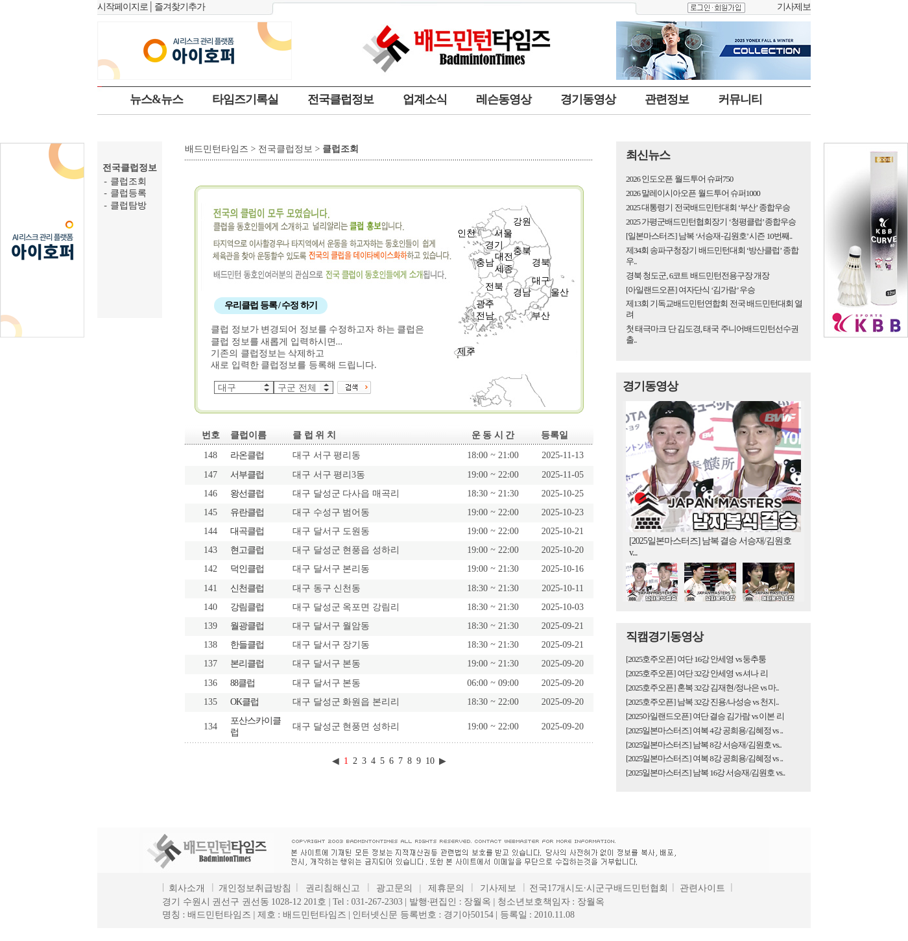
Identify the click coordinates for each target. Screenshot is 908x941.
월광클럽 (247, 626)
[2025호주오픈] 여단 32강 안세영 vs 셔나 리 (697, 673)
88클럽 (242, 683)
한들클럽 (247, 645)
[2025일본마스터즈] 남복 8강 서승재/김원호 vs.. (704, 745)
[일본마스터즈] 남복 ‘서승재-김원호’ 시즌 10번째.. (709, 236)
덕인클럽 (247, 569)
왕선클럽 (247, 493)
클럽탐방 (128, 205)
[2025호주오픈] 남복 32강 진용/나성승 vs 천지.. (702, 702)
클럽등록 (128, 193)
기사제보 (794, 7)
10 (430, 761)
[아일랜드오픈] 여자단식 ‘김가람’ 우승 (690, 290)
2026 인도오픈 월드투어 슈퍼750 (679, 179)
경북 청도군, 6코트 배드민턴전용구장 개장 (697, 275)
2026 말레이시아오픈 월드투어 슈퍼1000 (693, 193)
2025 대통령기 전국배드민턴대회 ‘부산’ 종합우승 (708, 207)
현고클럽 (247, 550)
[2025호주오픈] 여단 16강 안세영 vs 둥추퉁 (696, 659)
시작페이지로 (122, 7)
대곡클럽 (247, 531)
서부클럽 (247, 475)
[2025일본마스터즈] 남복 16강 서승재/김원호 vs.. (705, 772)
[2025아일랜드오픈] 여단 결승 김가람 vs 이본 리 (705, 716)
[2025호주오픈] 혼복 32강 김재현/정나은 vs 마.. (702, 687)
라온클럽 (247, 455)
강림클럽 (247, 607)
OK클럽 (244, 702)
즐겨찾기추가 (179, 7)
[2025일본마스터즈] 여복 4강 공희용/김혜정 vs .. (704, 730)
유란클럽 (247, 512)
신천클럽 (247, 588)
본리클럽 (247, 663)
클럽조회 (128, 181)
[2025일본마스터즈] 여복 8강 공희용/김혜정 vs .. (704, 758)
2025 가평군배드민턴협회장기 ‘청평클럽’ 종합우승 (711, 221)
